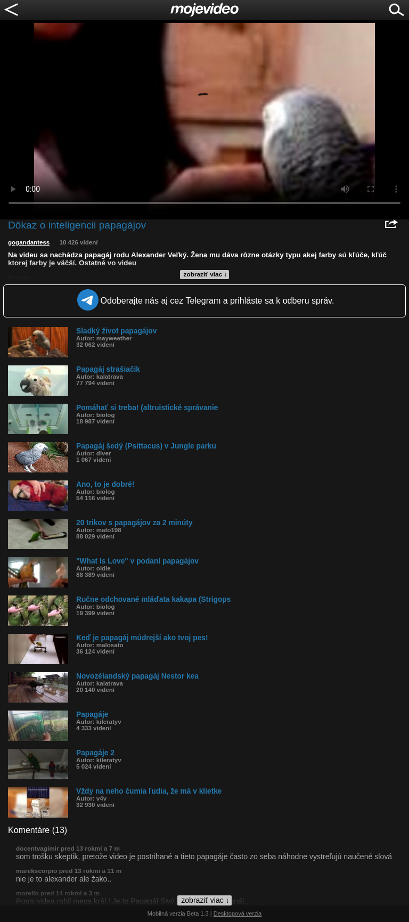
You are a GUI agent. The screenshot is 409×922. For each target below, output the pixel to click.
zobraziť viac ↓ (205, 274)
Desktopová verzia (238, 913)
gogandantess (29, 242)
